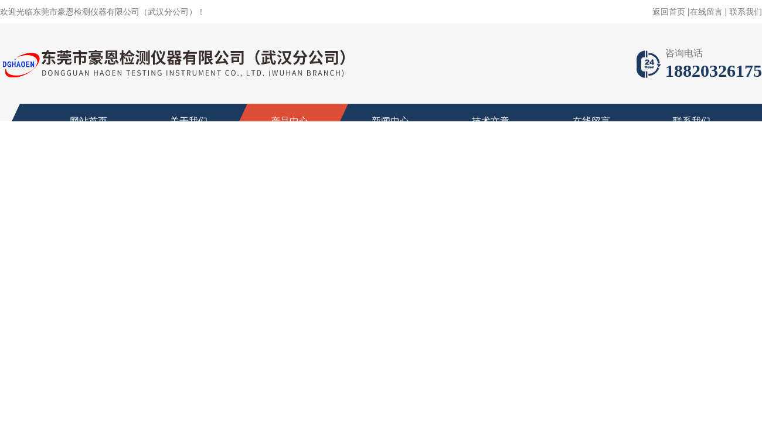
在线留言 (706, 11)
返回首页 (668, 11)
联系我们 (745, 11)
